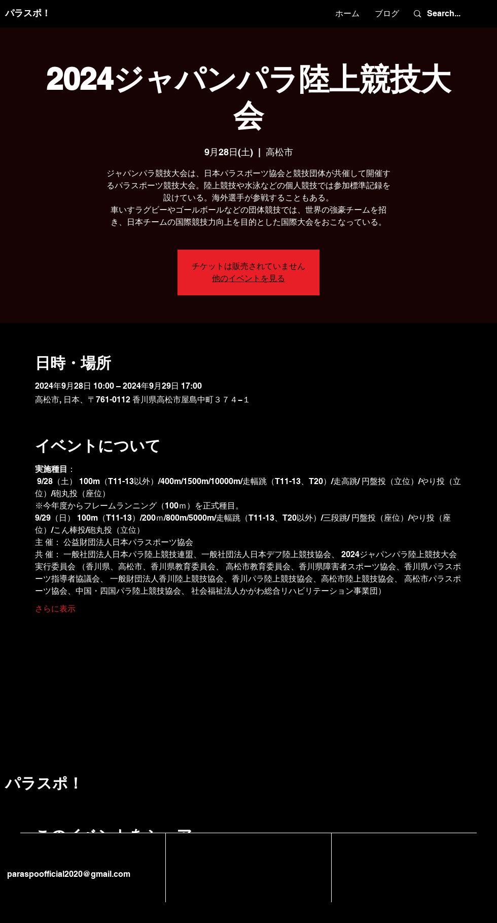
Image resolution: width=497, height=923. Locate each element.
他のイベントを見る (248, 278)
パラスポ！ (28, 13)
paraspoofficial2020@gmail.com (67, 874)
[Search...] (449, 13)
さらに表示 (55, 608)
